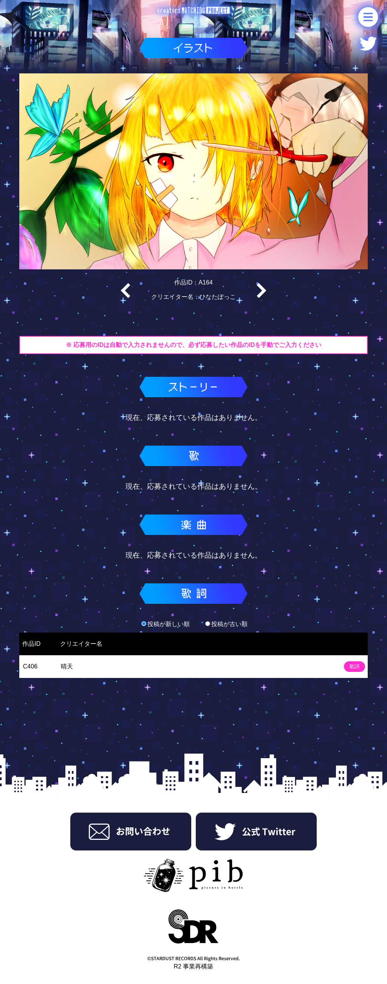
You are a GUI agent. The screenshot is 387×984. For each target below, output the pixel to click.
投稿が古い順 (226, 624)
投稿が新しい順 (165, 624)
